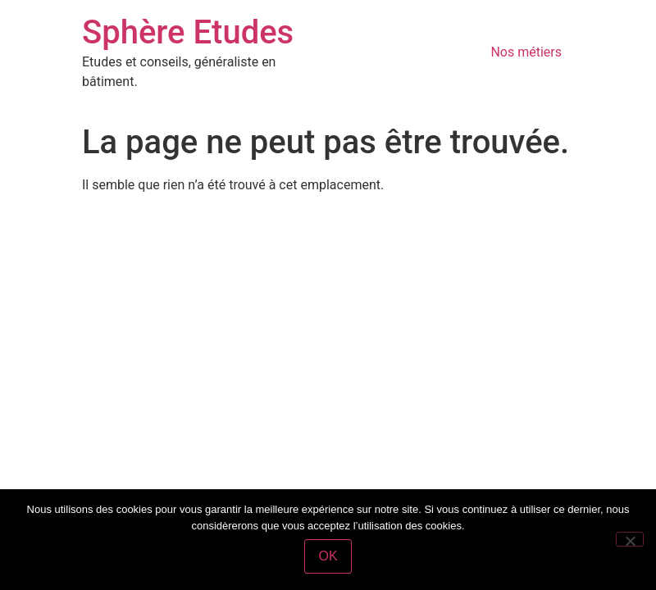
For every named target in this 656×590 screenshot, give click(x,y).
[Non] (630, 539)
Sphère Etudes (188, 32)
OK (327, 556)
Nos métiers (526, 52)
